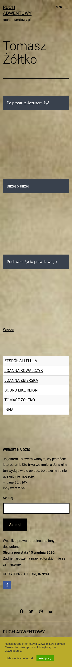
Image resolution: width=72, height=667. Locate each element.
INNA (8, 409)
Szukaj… (9, 498)
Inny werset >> (14, 488)
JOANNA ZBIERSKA (21, 380)
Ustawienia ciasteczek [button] (20, 658)
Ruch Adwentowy (24, 632)
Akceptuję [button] (45, 658)
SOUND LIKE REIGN (21, 390)
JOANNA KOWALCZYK (23, 370)
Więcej (8, 329)
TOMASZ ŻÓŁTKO (19, 400)
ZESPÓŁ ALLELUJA (20, 360)
